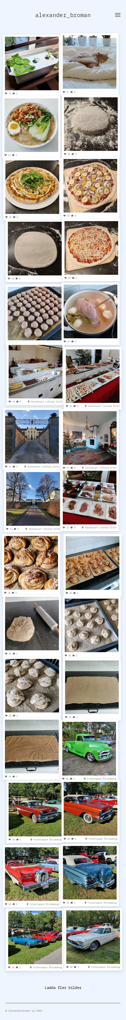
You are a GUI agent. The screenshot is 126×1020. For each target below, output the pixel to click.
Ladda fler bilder (63, 989)
